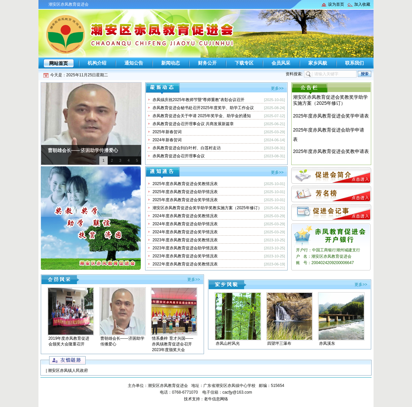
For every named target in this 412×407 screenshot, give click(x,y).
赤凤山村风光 (228, 343)
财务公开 (207, 63)
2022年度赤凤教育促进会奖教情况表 (185, 264)
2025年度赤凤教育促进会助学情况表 (185, 191)
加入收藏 (362, 4)
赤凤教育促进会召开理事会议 (178, 156)
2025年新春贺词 (167, 132)
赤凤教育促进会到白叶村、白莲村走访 (186, 148)
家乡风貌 (317, 63)
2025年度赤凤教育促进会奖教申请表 (331, 151)
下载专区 (244, 63)
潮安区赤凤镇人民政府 (68, 370)
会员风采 (281, 63)
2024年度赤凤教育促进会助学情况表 (185, 224)
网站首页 (58, 63)
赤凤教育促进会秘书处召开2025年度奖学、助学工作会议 (203, 107)
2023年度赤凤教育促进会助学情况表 (185, 248)
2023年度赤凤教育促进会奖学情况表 (185, 256)
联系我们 (354, 63)
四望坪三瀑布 (279, 343)
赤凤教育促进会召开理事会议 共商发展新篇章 (193, 123)
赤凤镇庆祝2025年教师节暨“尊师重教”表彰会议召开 (198, 99)
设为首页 (336, 4)
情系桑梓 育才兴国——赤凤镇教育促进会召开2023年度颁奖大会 (172, 344)
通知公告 (133, 63)
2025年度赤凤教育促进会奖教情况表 (185, 183)
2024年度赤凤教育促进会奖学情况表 (185, 232)
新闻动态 (170, 63)
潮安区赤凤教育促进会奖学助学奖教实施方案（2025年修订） (207, 208)
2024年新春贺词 (167, 140)
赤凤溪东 (327, 343)
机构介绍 (97, 63)
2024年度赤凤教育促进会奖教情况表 (185, 216)
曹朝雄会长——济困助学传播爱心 (83, 150)
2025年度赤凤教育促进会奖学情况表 (185, 199)
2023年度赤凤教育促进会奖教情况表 (185, 240)
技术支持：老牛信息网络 (206, 399)
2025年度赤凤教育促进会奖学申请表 (331, 115)
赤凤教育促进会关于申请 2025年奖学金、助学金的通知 (201, 115)
